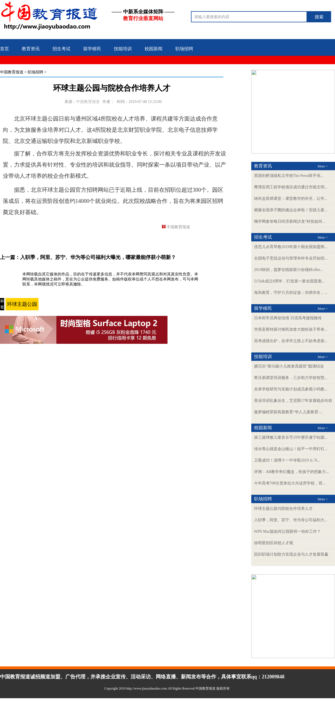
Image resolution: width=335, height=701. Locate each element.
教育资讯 (31, 48)
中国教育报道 (11, 72)
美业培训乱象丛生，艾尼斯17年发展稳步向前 (293, 400)
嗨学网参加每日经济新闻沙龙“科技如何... (289, 221)
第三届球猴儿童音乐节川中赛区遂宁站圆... (290, 437)
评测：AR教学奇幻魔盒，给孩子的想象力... (291, 472)
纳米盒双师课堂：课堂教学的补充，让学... (290, 198)
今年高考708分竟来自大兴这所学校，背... (290, 483)
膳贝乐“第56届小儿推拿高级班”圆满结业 (289, 366)
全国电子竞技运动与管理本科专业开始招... (290, 258)
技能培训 (123, 48)
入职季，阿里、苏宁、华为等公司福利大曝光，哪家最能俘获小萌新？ (98, 257)
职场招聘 (184, 48)
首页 (4, 48)
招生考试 (61, 48)
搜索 (319, 17)
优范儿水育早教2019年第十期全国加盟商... (290, 247)
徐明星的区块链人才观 (273, 543)
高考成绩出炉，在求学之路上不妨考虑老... (290, 341)
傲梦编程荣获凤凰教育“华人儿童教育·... (288, 412)
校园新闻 (153, 48)
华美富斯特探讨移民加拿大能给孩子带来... (290, 329)
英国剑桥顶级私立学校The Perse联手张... (288, 176)
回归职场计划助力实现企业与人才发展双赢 (291, 554)
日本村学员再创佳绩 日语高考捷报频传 (288, 318)
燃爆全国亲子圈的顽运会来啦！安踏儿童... (290, 210)
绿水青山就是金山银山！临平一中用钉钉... (290, 449)
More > (323, 166)
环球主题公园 (22, 304)
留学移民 (92, 48)
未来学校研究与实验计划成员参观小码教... (290, 389)
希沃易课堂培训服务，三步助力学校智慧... (290, 378)
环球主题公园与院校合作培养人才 (283, 508)
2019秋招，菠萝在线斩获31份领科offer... (288, 270)
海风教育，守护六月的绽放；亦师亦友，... (290, 293)
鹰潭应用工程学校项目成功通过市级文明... (290, 187)
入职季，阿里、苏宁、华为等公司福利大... (290, 520)
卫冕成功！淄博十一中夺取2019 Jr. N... (287, 460)
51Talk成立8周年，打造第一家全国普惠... (289, 281)
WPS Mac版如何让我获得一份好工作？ (287, 531)
